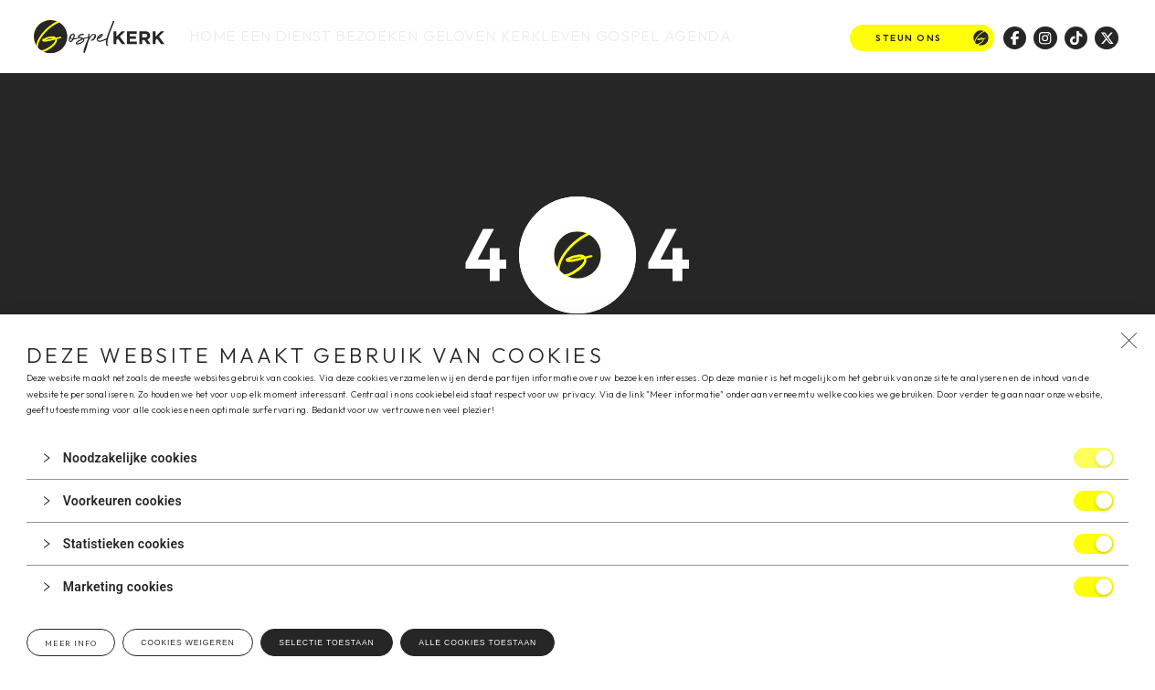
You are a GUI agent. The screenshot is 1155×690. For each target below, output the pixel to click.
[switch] (1094, 458)
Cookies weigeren (187, 642)
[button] (577, 458)
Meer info (71, 643)
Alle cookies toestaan (477, 642)
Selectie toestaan (326, 642)
